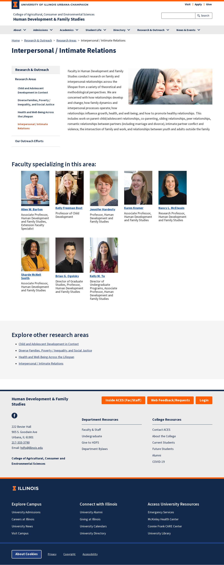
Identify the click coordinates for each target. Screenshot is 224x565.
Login (204, 400)
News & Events (185, 30)
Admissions (40, 30)
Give (209, 4)
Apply (198, 4)
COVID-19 (158, 462)
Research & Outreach (150, 30)
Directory (119, 30)
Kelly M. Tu (97, 276)
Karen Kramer (133, 208)
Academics (67, 30)
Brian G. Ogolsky (67, 276)
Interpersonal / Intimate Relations (33, 126)
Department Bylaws (95, 449)
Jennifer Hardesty (102, 209)
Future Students (163, 449)
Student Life (93, 30)
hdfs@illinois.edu (31, 448)
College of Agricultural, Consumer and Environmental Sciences (54, 14)
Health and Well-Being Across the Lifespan (36, 114)
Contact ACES (161, 430)
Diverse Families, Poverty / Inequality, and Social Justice (36, 102)
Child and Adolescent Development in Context (33, 90)
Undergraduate (92, 436)
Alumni (156, 455)
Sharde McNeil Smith (31, 276)
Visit (188, 4)
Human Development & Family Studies (49, 19)
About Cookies (26, 554)
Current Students (163, 442)
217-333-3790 (21, 442)
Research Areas (66, 40)
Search (205, 16)
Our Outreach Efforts (29, 141)
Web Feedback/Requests (170, 400)
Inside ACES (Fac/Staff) (123, 400)
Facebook (14, 415)
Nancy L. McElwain (171, 208)
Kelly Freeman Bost (68, 208)
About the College (164, 436)
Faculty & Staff (91, 430)
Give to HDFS (90, 442)
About (17, 30)
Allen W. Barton (32, 209)
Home (16, 40)
